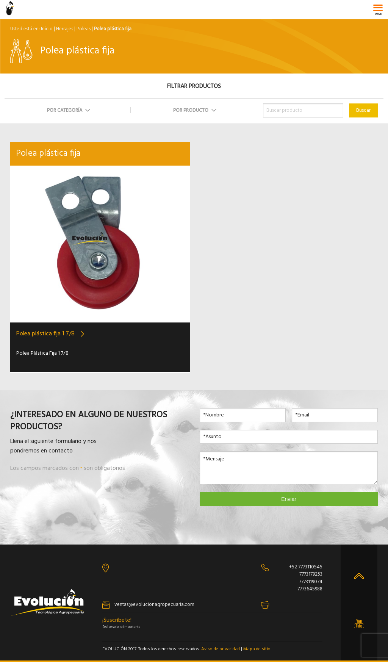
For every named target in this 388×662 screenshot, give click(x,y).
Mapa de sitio (257, 649)
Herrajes (64, 29)
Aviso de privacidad (220, 649)
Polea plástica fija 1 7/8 (45, 334)
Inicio (47, 29)
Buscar (363, 110)
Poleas (84, 29)
